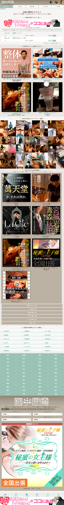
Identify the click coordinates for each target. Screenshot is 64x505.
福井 (40, 369)
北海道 (24, 355)
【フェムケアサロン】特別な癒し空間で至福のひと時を (16, 112)
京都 (39, 376)
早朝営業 (6, 335)
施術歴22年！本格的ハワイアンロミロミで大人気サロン (47, 78)
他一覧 (53, 409)
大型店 (46, 343)
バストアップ (39, 409)
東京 (23, 365)
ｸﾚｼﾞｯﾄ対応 (48, 331)
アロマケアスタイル (16, 114)
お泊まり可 (6, 339)
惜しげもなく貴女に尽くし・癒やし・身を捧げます (46, 267)
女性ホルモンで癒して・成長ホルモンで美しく (16, 300)
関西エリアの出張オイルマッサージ (47, 112)
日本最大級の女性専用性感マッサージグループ (16, 202)
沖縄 (56, 394)
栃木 (24, 362)
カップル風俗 (57, 6)
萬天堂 (16, 204)
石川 (24, 369)
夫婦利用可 (47, 346)
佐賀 (24, 390)
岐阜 (24, 372)
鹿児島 (40, 394)
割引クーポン (51, 4)
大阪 (55, 376)
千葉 (7, 365)
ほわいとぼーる (46, 236)
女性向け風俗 (32, 6)
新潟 (56, 365)
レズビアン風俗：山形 (32, 316)
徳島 (8, 387)
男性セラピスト (6, 6)
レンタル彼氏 (19, 6)
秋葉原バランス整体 (21, 38)
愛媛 (40, 387)
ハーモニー (19, 33)
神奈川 (39, 365)
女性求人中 (27, 350)
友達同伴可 (47, 339)
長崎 (40, 390)
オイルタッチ (48, 114)
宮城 (8, 358)
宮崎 (24, 394)
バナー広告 (38, 488)
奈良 (23, 379)
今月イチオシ (61, 4)
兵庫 (7, 379)
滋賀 (24, 376)
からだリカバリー (48, 80)
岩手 (56, 355)
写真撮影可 (27, 339)
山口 (56, 383)
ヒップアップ (46, 409)
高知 (56, 387)
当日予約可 (6, 331)
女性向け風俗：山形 (32, 312)
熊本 (56, 390)
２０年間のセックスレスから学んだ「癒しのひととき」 (46, 235)
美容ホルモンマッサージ (16, 301)
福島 (56, 358)
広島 (39, 383)
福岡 (7, 390)
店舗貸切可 (27, 331)
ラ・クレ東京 (17, 236)
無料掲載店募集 (54, 43)
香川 (24, 387)
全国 (7, 355)
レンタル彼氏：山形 (32, 309)
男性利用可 (6, 350)
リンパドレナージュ (31, 409)
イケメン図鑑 (56, 4)
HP (54, 35)
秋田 (24, 358)
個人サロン (27, 343)
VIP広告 (33, 488)
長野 (8, 372)
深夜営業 (26, 335)
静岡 (40, 372)
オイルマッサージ (22, 409)
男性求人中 (47, 350)
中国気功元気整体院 (16, 80)
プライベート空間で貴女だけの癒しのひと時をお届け (46, 202)
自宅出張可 (47, 335)
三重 (8, 376)
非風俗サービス (5, 409)
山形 (40, 358)
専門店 (50, 35)
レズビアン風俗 (44, 6)
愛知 (55, 372)
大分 (8, 394)
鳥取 (56, 379)
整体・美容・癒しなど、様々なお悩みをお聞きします (16, 78)
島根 (8, 383)
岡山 (24, 383)
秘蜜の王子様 (46, 269)
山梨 (56, 369)
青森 (40, 355)
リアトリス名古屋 (46, 204)
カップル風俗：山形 (32, 319)
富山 (8, 369)
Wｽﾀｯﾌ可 (6, 343)
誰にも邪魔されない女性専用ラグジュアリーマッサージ (16, 235)
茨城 (8, 362)
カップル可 (27, 346)
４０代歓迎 (6, 346)
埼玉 (55, 362)
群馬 (40, 362)
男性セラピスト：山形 (32, 305)
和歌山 (40, 379)
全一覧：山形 (32, 323)
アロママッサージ (13, 409)
